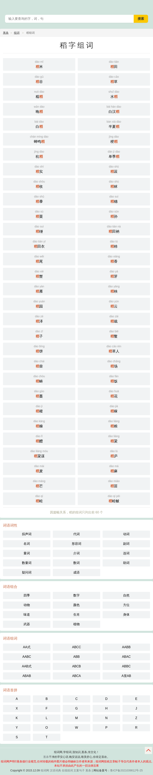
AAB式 (26, 666)
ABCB (76, 666)
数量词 (26, 563)
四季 (27, 595)
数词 (76, 563)
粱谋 (39, 453)
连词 (126, 553)
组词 (17, 32)
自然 (126, 595)
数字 (76, 595)
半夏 (113, 124)
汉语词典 (55, 770)
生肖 (76, 614)
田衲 (113, 228)
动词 (126, 534)
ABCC (76, 647)
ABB (76, 656)
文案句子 (79, 770)
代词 (76, 534)
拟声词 (26, 534)
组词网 (45, 770)
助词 (126, 563)
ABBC (126, 666)
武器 (27, 624)
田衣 (39, 243)
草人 (113, 348)
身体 (126, 614)
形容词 (76, 543)
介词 (76, 553)
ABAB (27, 676)
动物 (27, 605)
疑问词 (26, 572)
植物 (76, 624)
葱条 (147, 6)
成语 (76, 572)
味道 (27, 614)
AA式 (26, 647)
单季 (113, 154)
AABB (126, 647)
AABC (26, 656)
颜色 (76, 605)
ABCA (76, 676)
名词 (27, 543)
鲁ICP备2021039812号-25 (126, 770)
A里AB (126, 676)
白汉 (113, 109)
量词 (27, 553)
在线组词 (67, 770)
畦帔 (113, 498)
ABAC (126, 656)
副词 (126, 543)
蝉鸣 (39, 139)
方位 (126, 605)
